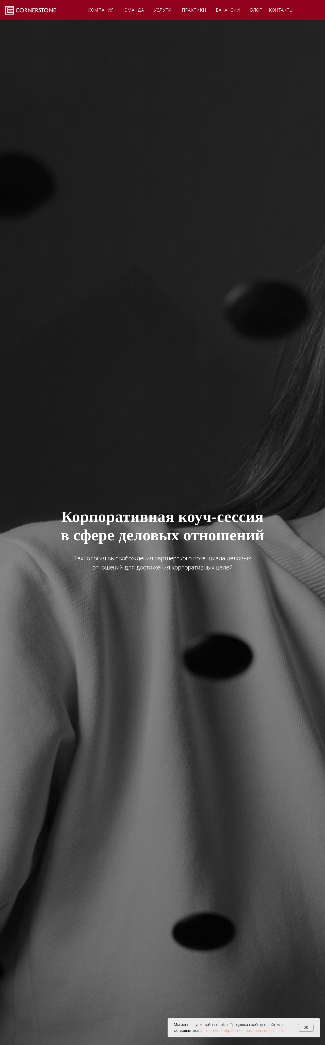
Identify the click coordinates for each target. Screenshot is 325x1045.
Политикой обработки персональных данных (243, 1030)
